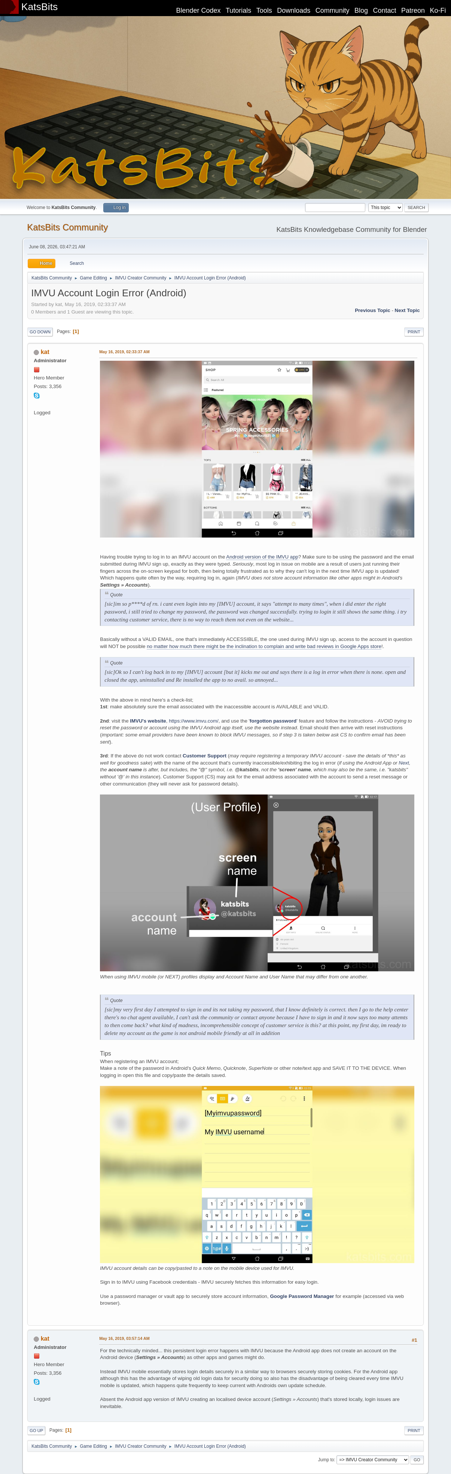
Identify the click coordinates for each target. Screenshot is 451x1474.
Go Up (36, 1430)
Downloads (293, 10)
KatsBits (39, 6)
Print (414, 332)
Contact (384, 10)
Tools (264, 10)
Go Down (40, 332)
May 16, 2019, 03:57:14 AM (124, 1338)
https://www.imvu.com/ (194, 721)
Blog (361, 10)
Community (333, 10)
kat (45, 352)
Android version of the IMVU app (262, 557)
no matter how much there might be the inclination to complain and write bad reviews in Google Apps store (264, 646)
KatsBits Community (67, 227)
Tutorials (238, 10)
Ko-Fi (438, 10)
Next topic (407, 310)
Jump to (326, 1459)
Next (404, 763)
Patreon (413, 10)
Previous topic (372, 310)
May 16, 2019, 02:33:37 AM (124, 351)
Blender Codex (198, 10)
